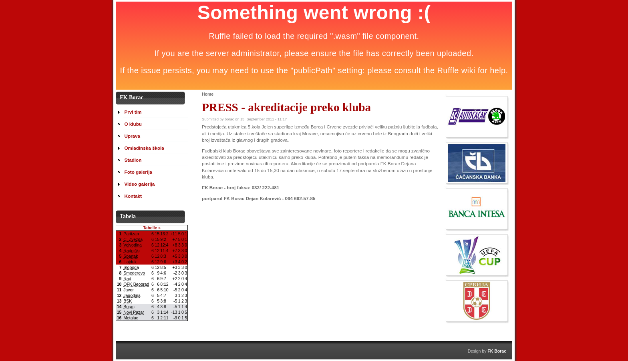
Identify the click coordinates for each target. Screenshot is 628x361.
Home (207, 94)
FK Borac (496, 351)
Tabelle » (152, 227)
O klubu (133, 123)
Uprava (133, 135)
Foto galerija (138, 171)
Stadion (133, 159)
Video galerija (140, 184)
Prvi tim (133, 111)
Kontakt (133, 196)
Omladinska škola (144, 147)
